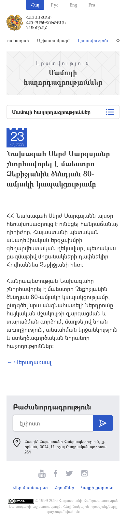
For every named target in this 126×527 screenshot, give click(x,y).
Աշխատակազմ (53, 40)
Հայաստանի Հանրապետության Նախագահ (46, 22)
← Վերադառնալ (29, 362)
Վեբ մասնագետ (30, 487)
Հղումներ (64, 487)
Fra (92, 5)
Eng (73, 5)
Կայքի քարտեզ (97, 487)
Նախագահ (17, 40)
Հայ (35, 5)
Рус (54, 5)
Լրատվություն (93, 40)
